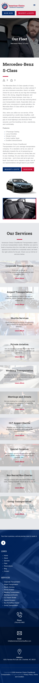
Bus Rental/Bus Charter (19, 475)
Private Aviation (19, 344)
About (6, 558)
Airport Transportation (19, 292)
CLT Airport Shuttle (19, 423)
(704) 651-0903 (19, 622)
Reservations (8, 566)
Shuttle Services (19, 318)
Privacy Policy (28, 674)
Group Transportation (19, 501)
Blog (5, 568)
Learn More (19, 278)
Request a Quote (26, 13)
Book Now (8, 13)
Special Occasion (19, 449)
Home (6, 555)
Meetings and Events (19, 396)
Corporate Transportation (19, 265)
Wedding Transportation (19, 370)
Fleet (5, 563)
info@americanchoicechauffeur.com (19, 641)
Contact (6, 571)
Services (7, 561)
